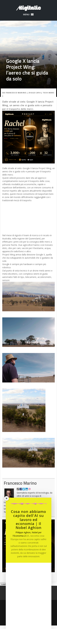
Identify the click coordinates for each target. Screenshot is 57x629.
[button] (26, 14)
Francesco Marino (16, 92)
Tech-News (48, 92)
